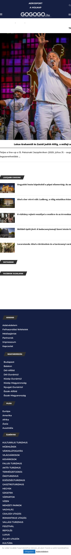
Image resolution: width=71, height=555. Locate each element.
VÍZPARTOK (8, 497)
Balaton (8, 366)
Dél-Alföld (9, 370)
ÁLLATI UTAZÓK (10, 539)
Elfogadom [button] (29, 552)
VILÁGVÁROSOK (11, 455)
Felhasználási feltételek (15, 329)
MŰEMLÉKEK (9, 447)
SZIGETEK (7, 493)
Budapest (9, 362)
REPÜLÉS (7, 530)
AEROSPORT (35, 3)
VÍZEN (5, 501)
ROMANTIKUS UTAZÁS (14, 518)
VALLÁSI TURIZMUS (12, 522)
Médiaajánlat (9, 333)
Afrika (5, 419)
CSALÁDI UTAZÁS (11, 514)
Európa (6, 411)
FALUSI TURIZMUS (12, 463)
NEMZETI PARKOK (12, 505)
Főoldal (9, 23)
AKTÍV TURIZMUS (11, 467)
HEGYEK (6, 488)
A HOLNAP (35, 7)
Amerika (7, 415)
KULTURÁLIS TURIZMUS (15, 442)
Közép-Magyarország (15, 383)
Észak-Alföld (10, 391)
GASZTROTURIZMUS (13, 484)
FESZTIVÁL (8, 526)
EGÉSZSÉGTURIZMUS (13, 480)
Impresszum (9, 342)
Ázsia (5, 424)
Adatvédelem (9, 325)
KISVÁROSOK (9, 459)
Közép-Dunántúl (13, 379)
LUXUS (6, 534)
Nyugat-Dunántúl (13, 387)
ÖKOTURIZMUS (10, 476)
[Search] (70, 5)
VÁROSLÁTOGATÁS (12, 451)
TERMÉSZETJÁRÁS (12, 472)
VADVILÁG (8, 509)
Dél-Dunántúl (11, 374)
